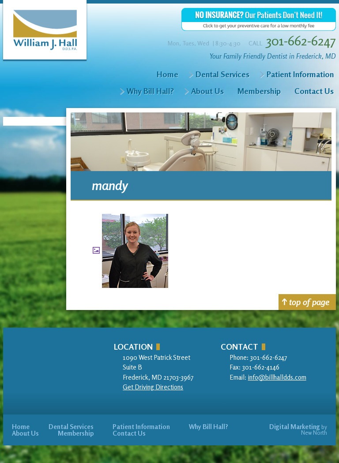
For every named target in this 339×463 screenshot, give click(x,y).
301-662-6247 (301, 41)
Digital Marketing (294, 426)
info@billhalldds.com (277, 377)
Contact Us (314, 91)
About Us (207, 91)
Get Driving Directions (153, 387)
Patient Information (300, 74)
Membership (259, 91)
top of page (305, 301)
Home (167, 74)
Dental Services (222, 74)
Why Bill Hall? (150, 91)
